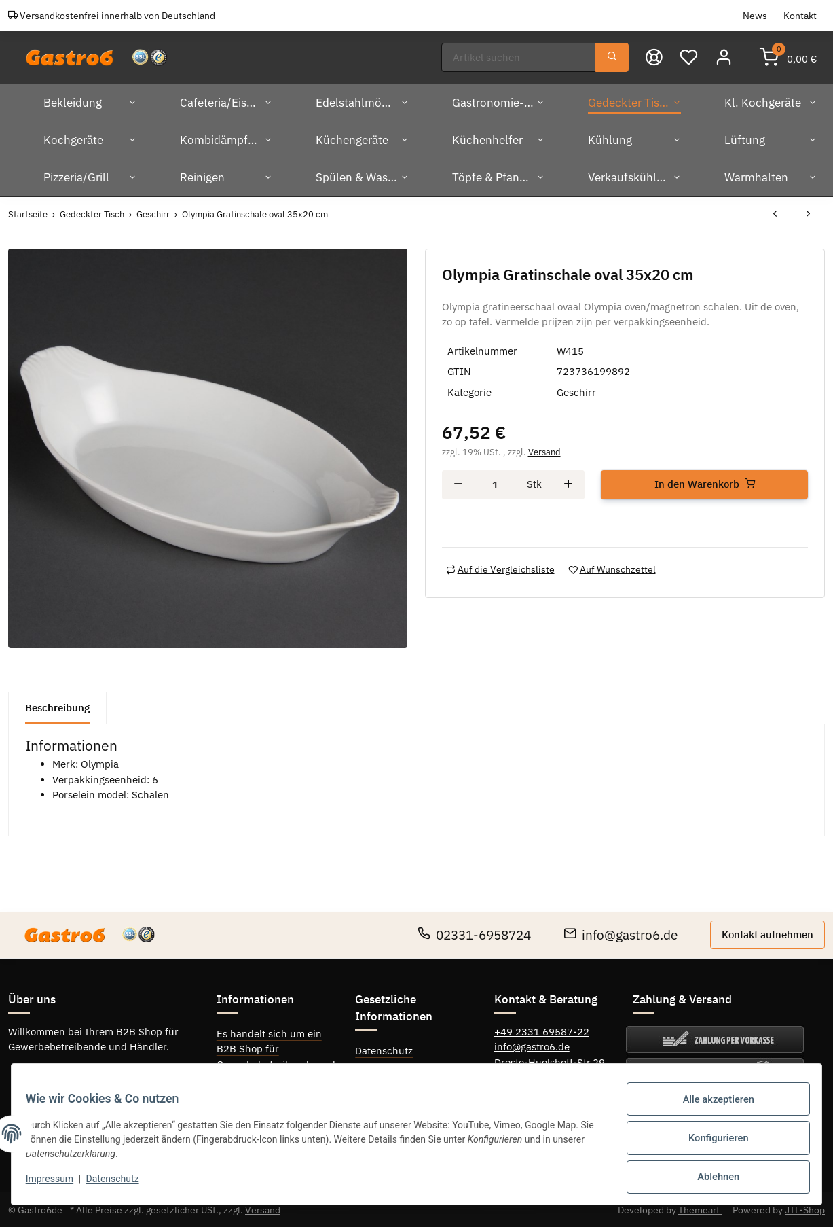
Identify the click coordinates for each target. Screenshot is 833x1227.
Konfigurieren (710, 1143)
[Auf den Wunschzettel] (612, 569)
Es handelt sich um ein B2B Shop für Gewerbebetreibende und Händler (276, 1056)
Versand (544, 451)
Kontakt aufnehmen (767, 933)
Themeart (700, 1209)
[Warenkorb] (788, 57)
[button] (724, 57)
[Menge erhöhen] (568, 484)
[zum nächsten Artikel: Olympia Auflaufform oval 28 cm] (808, 213)
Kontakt (800, 15)
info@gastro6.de (620, 933)
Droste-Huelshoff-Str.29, (551, 1060)
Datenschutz (384, 1049)
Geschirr (576, 391)
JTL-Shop (805, 1209)
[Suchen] (519, 57)
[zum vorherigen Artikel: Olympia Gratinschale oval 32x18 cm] (775, 213)
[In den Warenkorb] (704, 484)
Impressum (381, 1069)
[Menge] (495, 484)
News (755, 15)
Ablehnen (710, 1178)
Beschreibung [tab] (57, 706)
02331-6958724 (474, 933)
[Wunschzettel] (689, 57)
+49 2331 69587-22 (541, 1030)
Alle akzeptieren (711, 1108)
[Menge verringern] (458, 484)
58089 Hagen (525, 1076)
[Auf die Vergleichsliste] (500, 569)
